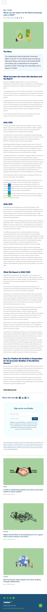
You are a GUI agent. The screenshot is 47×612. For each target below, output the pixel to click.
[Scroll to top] (40, 605)
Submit (35, 418)
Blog (4, 10)
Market (5, 486)
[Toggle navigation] (4, 2)
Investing (9, 10)
